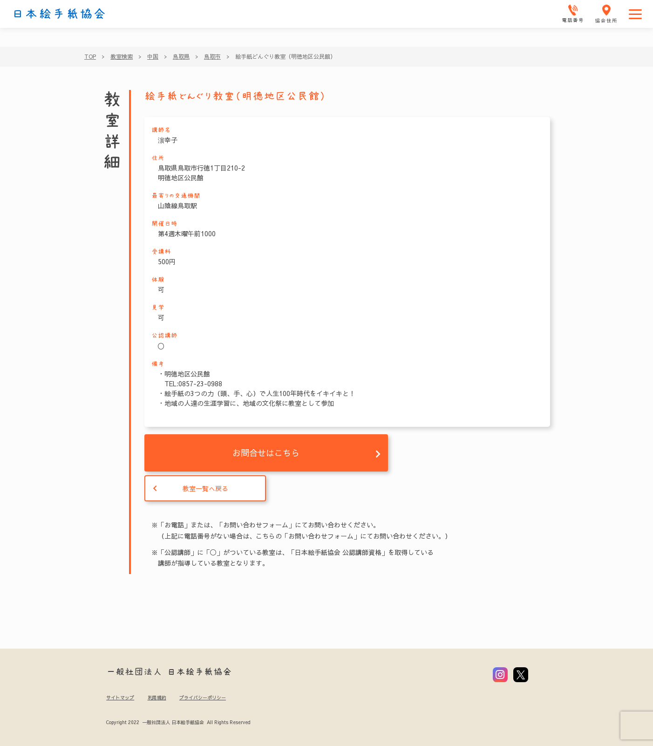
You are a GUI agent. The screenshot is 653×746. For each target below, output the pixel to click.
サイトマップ (120, 697)
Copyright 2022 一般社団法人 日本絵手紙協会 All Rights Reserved (178, 722)
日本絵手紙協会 (59, 14)
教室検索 (121, 56)
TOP (90, 56)
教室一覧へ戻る (205, 488)
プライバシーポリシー (202, 697)
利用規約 (157, 697)
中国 (152, 56)
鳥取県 (181, 56)
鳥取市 (212, 56)
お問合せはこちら (265, 453)
